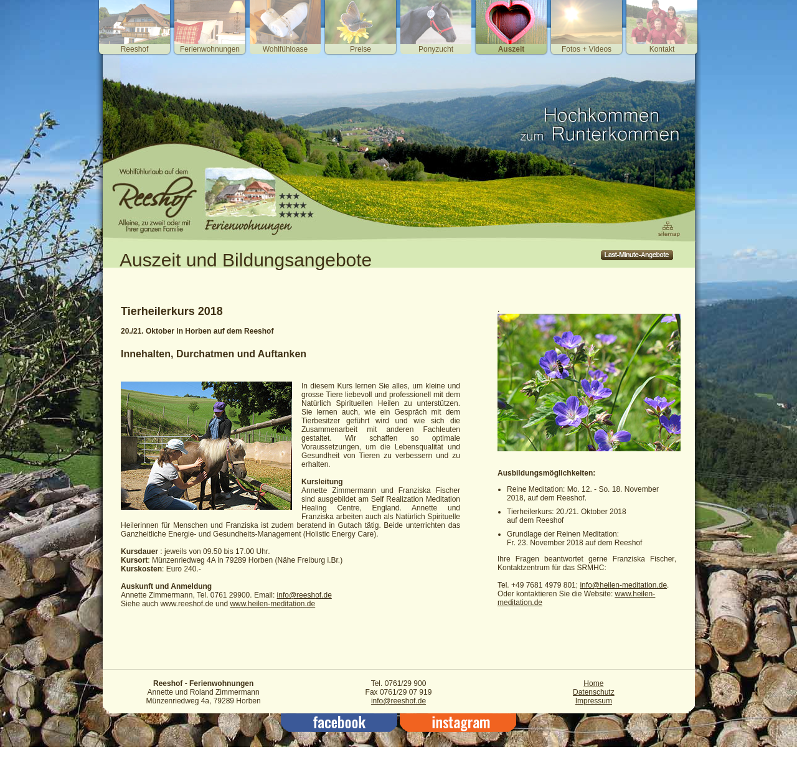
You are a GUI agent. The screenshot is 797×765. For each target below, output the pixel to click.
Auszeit (511, 49)
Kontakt (662, 49)
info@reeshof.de (304, 595)
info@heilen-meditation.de (623, 585)
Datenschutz (594, 692)
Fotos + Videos (586, 49)
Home (593, 683)
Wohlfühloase (285, 49)
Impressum (593, 701)
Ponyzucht (435, 49)
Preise (360, 49)
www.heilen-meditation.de (272, 603)
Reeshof (135, 49)
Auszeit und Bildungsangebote (246, 260)
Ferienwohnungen (210, 49)
